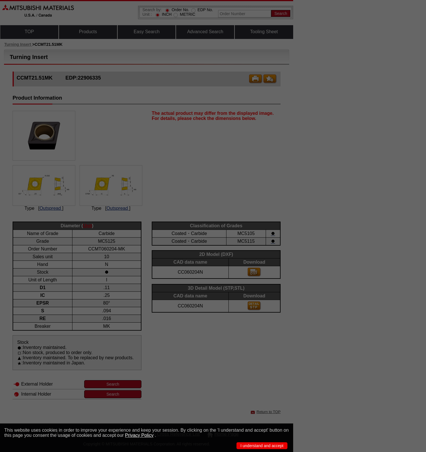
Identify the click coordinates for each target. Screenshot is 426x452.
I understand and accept (261, 445)
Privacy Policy (139, 435)
